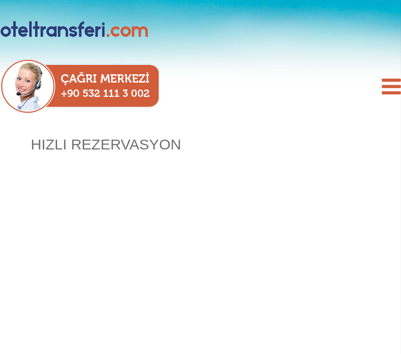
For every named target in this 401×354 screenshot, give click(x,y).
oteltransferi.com (88, 29)
